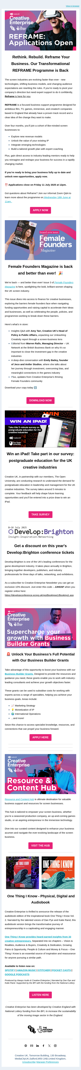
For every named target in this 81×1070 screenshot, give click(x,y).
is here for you (17, 96)
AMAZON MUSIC (26, 970)
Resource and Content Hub (19, 799)
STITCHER (44, 970)
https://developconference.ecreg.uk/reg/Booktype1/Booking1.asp (39, 595)
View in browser (72, 6)
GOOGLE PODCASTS (17, 974)
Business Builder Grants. (19, 673)
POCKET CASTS (61, 970)
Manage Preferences (47, 1062)
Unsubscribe (29, 1062)
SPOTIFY (10, 970)
